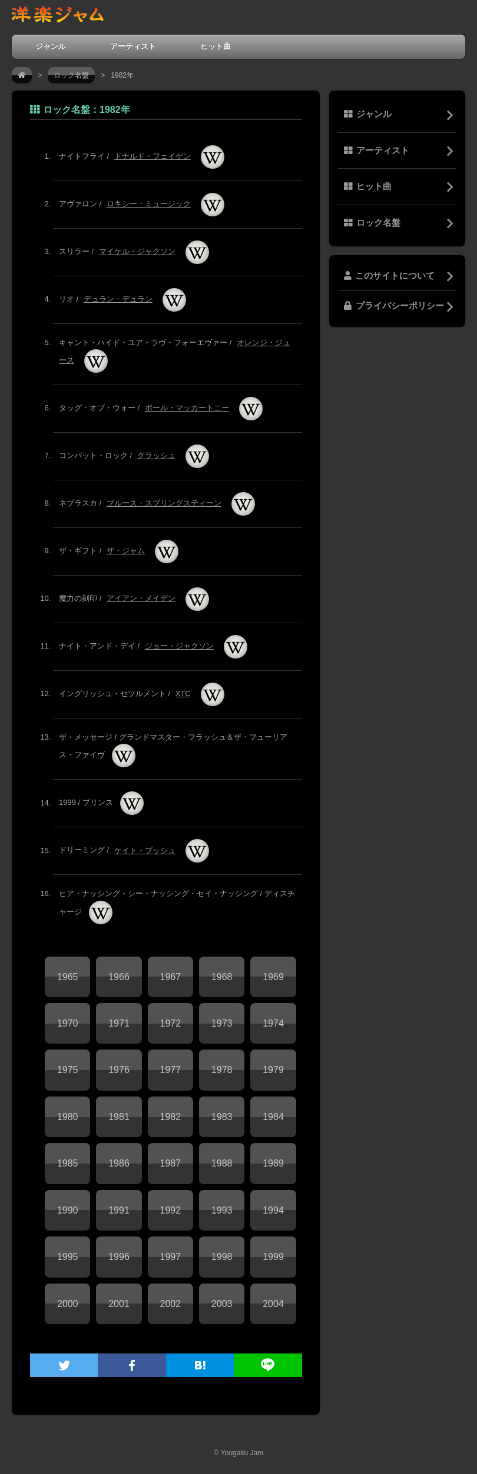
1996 (119, 1257)
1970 (67, 1023)
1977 (170, 1070)
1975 (67, 1070)
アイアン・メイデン (141, 598)
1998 (222, 1257)
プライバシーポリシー (394, 305)
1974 (273, 1023)
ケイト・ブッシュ (144, 850)
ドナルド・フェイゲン (152, 156)
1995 (67, 1257)
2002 (170, 1304)
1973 (222, 1023)
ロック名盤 (71, 75)
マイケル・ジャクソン (137, 251)
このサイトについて (389, 275)
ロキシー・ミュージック (149, 203)
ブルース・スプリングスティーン (164, 503)
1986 (119, 1163)
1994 (273, 1210)
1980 (67, 1117)
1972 (170, 1023)
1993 (222, 1210)
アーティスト (133, 46)
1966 (119, 977)
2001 (119, 1304)
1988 (222, 1163)
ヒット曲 (215, 46)
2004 (273, 1304)
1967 (170, 977)
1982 (170, 1117)
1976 (119, 1070)
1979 (273, 1070)
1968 (222, 977)
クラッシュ (156, 455)
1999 (273, 1257)
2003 (222, 1304)
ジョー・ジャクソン (179, 645)
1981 (119, 1117)
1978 (222, 1070)
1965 (67, 977)
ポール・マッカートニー (187, 407)
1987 (170, 1163)
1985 (67, 1163)
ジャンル (50, 46)
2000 (67, 1304)
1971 (119, 1023)
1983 (222, 1117)
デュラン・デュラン (118, 299)
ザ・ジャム (126, 550)
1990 (67, 1210)
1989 (273, 1163)
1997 (170, 1257)
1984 (273, 1117)
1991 (119, 1210)
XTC (183, 693)
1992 (170, 1210)
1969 (273, 977)
